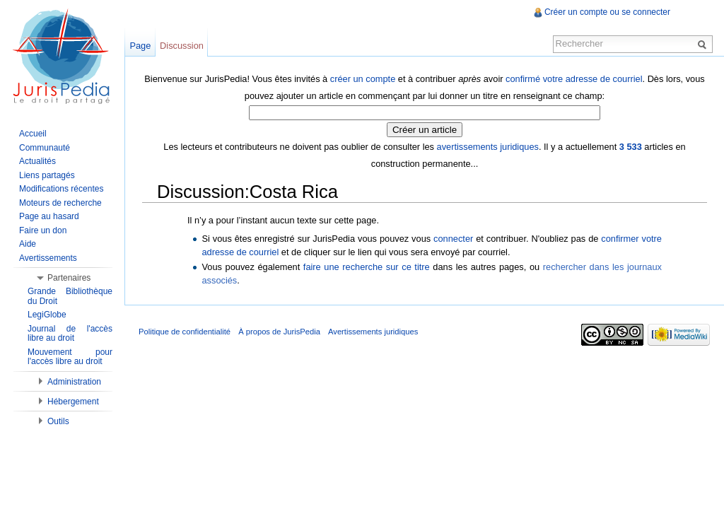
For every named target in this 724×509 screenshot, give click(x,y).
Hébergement (73, 401)
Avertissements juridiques (373, 331)
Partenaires (68, 278)
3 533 (630, 146)
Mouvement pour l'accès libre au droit (70, 357)
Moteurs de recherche (60, 203)
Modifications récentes (61, 189)
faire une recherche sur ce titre (366, 267)
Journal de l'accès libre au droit (70, 334)
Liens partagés (47, 175)
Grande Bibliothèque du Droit (70, 296)
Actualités (37, 161)
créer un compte (362, 79)
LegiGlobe (47, 315)
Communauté (44, 148)
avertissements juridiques (488, 146)
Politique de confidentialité (184, 331)
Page (140, 45)
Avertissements (48, 258)
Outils (58, 421)
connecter (453, 238)
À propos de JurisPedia (279, 331)
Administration (74, 382)
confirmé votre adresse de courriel (574, 79)
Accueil (33, 134)
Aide (27, 244)
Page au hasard (49, 216)
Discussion (182, 45)
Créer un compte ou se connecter (607, 12)
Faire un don (42, 230)
